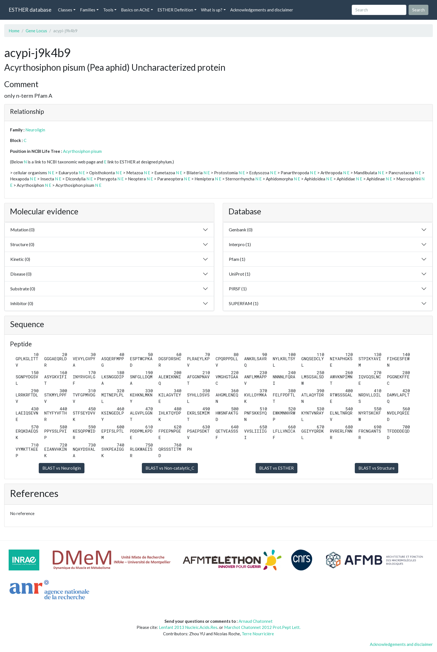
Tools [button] (108, 9)
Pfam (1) (237, 259)
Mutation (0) (22, 229)
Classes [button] (65, 9)
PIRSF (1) (238, 288)
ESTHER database (30, 9)
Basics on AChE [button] (135, 9)
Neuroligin (35, 129)
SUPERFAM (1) (243, 303)
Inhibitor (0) (21, 303)
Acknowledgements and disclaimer (261, 9)
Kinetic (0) (20, 259)
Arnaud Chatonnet (256, 621)
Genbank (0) (241, 229)
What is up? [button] (211, 9)
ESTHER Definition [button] (175, 9)
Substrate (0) (22, 288)
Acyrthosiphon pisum (82, 151)
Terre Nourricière (258, 633)
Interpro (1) (240, 244)
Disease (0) (20, 273)
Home (14, 30)
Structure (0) (22, 244)
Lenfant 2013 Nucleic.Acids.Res (188, 627)
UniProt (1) (239, 273)
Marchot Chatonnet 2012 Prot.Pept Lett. (262, 627)
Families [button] (87, 9)
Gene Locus (36, 30)
